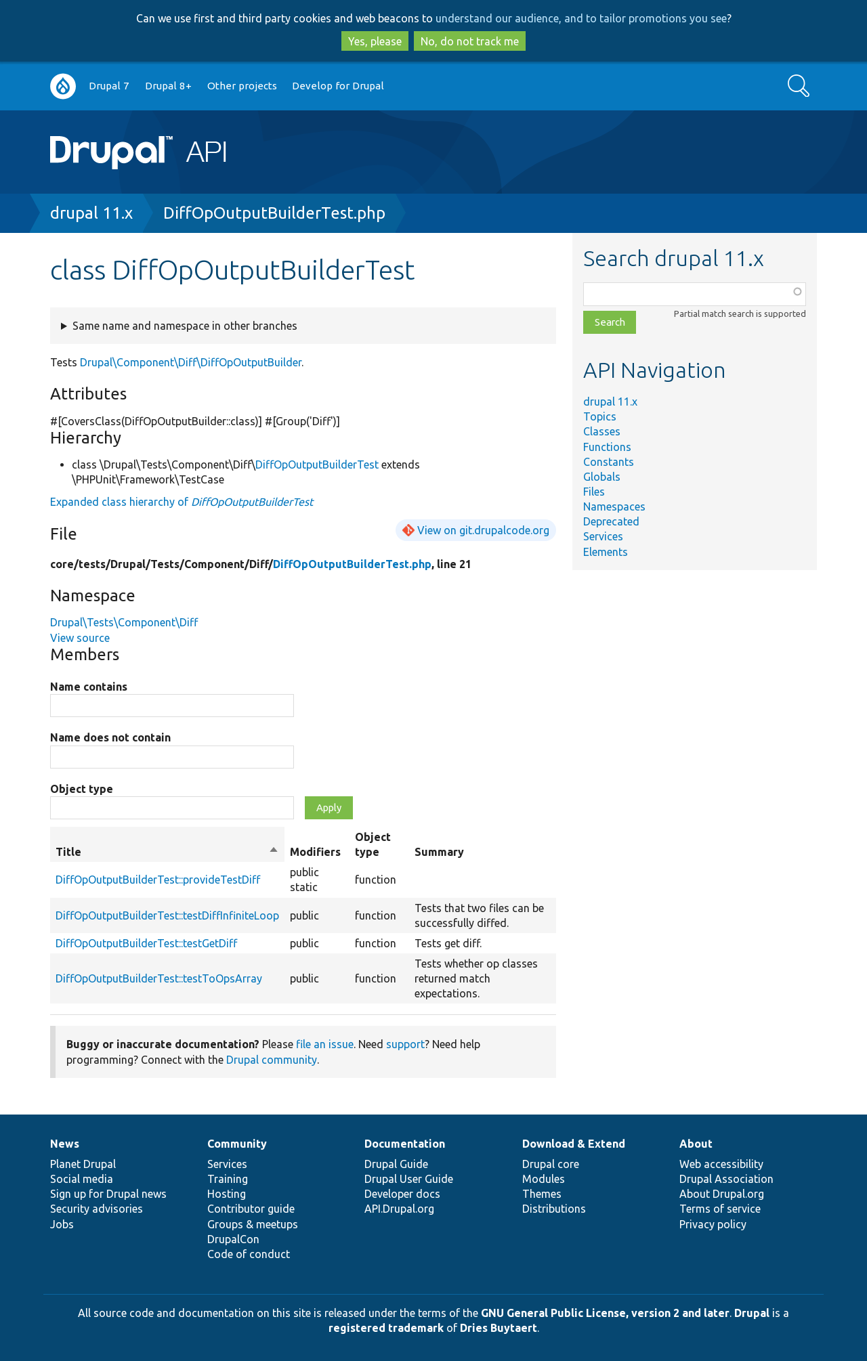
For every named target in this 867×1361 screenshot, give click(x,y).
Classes (601, 431)
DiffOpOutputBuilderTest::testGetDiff (146, 943)
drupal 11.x (91, 213)
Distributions (554, 1209)
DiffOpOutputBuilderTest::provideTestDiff (158, 879)
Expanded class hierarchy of (181, 502)
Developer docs (402, 1194)
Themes (542, 1194)
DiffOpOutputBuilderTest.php (274, 213)
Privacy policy (712, 1224)
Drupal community (271, 1060)
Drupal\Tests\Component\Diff (124, 622)
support (405, 1044)
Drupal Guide (396, 1164)
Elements (605, 552)
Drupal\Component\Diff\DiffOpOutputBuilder (190, 362)
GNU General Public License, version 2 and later (605, 1313)
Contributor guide (251, 1209)
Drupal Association (726, 1179)
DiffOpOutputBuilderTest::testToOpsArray (159, 978)
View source (80, 638)
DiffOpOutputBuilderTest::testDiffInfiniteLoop (167, 915)
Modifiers (315, 852)
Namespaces (614, 506)
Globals (601, 477)
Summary (439, 852)
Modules (543, 1179)
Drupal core (550, 1164)
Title (167, 851)
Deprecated (611, 521)
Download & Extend (573, 1144)
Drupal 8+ (168, 85)
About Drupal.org (721, 1194)
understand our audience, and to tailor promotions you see (581, 18)
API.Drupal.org (399, 1209)
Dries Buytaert (498, 1328)
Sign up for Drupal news (108, 1194)
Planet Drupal (83, 1164)
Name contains (88, 686)
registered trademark (386, 1328)
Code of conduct (248, 1254)
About (696, 1144)
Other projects (242, 85)
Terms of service (720, 1209)
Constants (608, 462)
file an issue (325, 1044)
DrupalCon (233, 1239)
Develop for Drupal (338, 85)
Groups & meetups (252, 1224)
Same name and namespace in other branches (184, 326)
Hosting (226, 1194)
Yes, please (375, 41)
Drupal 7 (109, 85)
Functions (607, 447)
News (64, 1144)
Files (594, 491)
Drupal (751, 1313)
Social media (81, 1179)
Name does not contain (110, 737)
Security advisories (96, 1209)
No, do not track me (470, 41)
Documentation (404, 1144)
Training (227, 1179)
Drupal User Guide (408, 1179)
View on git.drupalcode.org (483, 530)
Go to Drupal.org (63, 86)
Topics (599, 416)
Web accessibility (721, 1164)
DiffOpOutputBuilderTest (317, 464)
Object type (81, 789)
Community (237, 1144)
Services (603, 536)
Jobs (62, 1224)
